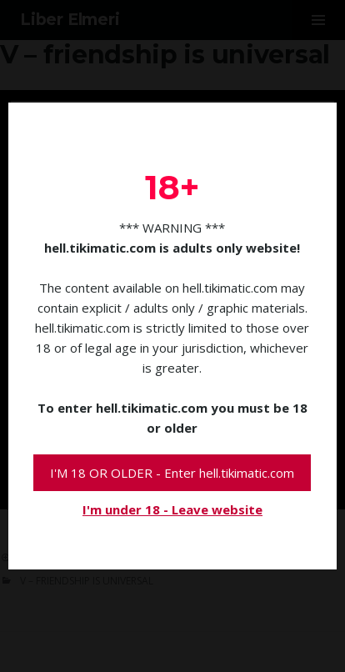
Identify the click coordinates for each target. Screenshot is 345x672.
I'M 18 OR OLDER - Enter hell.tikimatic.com (172, 472)
